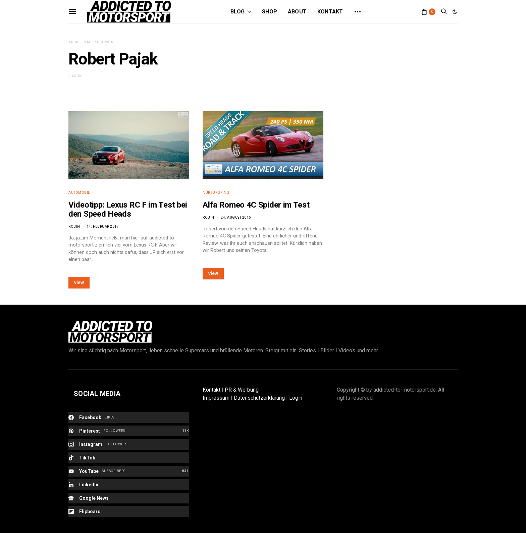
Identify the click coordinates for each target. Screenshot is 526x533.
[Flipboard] (128, 511)
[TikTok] (128, 457)
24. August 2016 (236, 217)
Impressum (216, 398)
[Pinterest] (128, 431)
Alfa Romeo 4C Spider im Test (256, 205)
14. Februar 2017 (103, 226)
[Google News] (128, 498)
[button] (455, 11)
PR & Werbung (242, 390)
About (297, 11)
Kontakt (330, 11)
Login (295, 398)
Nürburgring (216, 192)
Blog (237, 11)
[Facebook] (128, 417)
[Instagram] (128, 444)
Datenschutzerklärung (259, 398)
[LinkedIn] (128, 484)
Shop (269, 11)
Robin (74, 226)
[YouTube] (128, 471)
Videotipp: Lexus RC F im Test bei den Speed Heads (127, 209)
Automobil (79, 192)
